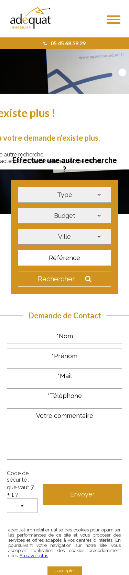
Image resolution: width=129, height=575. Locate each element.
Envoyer (82, 494)
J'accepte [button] (64, 570)
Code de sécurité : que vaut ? (22, 491)
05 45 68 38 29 (64, 43)
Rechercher (65, 279)
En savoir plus (34, 555)
